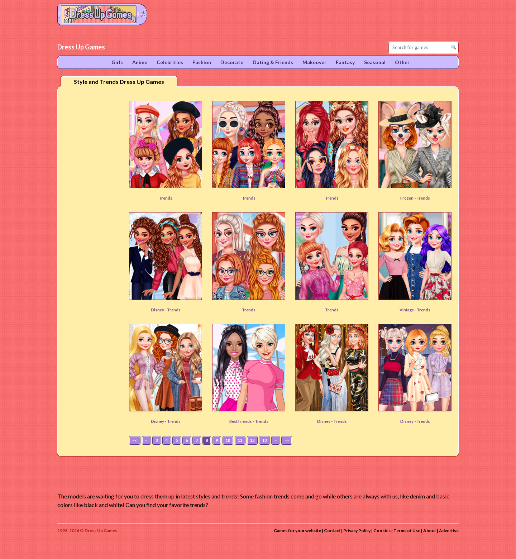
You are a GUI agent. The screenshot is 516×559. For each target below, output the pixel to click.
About (429, 530)
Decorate (231, 62)
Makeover (314, 62)
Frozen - (408, 198)
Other (402, 62)
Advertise (449, 530)
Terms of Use (406, 530)
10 (228, 440)
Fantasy (345, 62)
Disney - (159, 309)
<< (134, 440)
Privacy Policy (357, 530)
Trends (165, 198)
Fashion (201, 62)
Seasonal (375, 62)
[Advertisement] (91, 203)
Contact (332, 530)
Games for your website (297, 530)
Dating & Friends (273, 62)
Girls (117, 62)
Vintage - (408, 309)
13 (264, 440)
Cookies (382, 530)
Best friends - (242, 421)
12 (252, 440)
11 (240, 440)
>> (287, 440)
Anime (139, 62)
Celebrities (170, 62)
